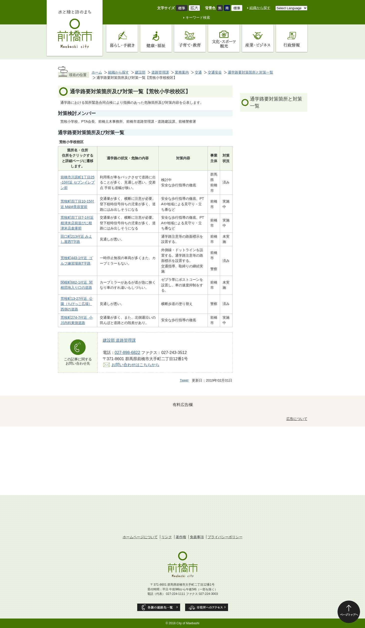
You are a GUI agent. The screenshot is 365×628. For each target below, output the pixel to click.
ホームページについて (140, 537)
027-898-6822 (127, 352)
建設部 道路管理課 (119, 340)
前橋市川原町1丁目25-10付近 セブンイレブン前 (78, 182)
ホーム (97, 72)
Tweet (184, 380)
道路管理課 (160, 72)
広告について (296, 419)
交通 (198, 72)
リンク (166, 537)
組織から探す (259, 8)
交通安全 (215, 72)
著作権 (181, 537)
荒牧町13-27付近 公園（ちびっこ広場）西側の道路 (77, 304)
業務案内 (182, 72)
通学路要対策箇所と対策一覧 (250, 72)
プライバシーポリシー (225, 537)
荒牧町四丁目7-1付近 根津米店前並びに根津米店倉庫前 (77, 222)
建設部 (140, 72)
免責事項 (197, 537)
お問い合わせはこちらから (135, 364)
